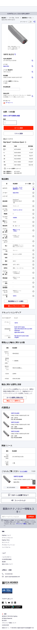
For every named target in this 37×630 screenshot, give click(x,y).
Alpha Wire (6, 66)
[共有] (34, 22)
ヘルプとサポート (6, 557)
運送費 (4, 561)
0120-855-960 (7, 574)
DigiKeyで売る (6, 540)
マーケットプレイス (7, 537)
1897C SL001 (15, 422)
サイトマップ (5, 542)
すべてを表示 (23, 471)
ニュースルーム (6, 547)
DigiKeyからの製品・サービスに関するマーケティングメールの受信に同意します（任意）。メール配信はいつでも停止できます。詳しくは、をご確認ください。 (20, 523)
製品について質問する (13, 401)
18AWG (15, 217)
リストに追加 (18, 133)
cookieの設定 (5, 625)
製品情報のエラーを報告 (15, 301)
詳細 (28, 487)
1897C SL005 (15, 413)
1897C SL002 (15, 431)
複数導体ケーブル (26, 17)
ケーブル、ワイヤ (14, 17)
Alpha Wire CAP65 (19, 332)
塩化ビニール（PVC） (16, 230)
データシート (8, 102)
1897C (14, 296)
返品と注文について (7, 564)
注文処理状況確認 (6, 559)
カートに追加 (18, 128)
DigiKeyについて (6, 535)
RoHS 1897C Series (19, 327)
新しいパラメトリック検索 (16, 306)
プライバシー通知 (21, 523)
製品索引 (4, 17)
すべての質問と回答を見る (15, 397)
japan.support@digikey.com (11, 577)
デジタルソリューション (8, 545)
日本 (4, 614)
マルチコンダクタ (17, 210)
